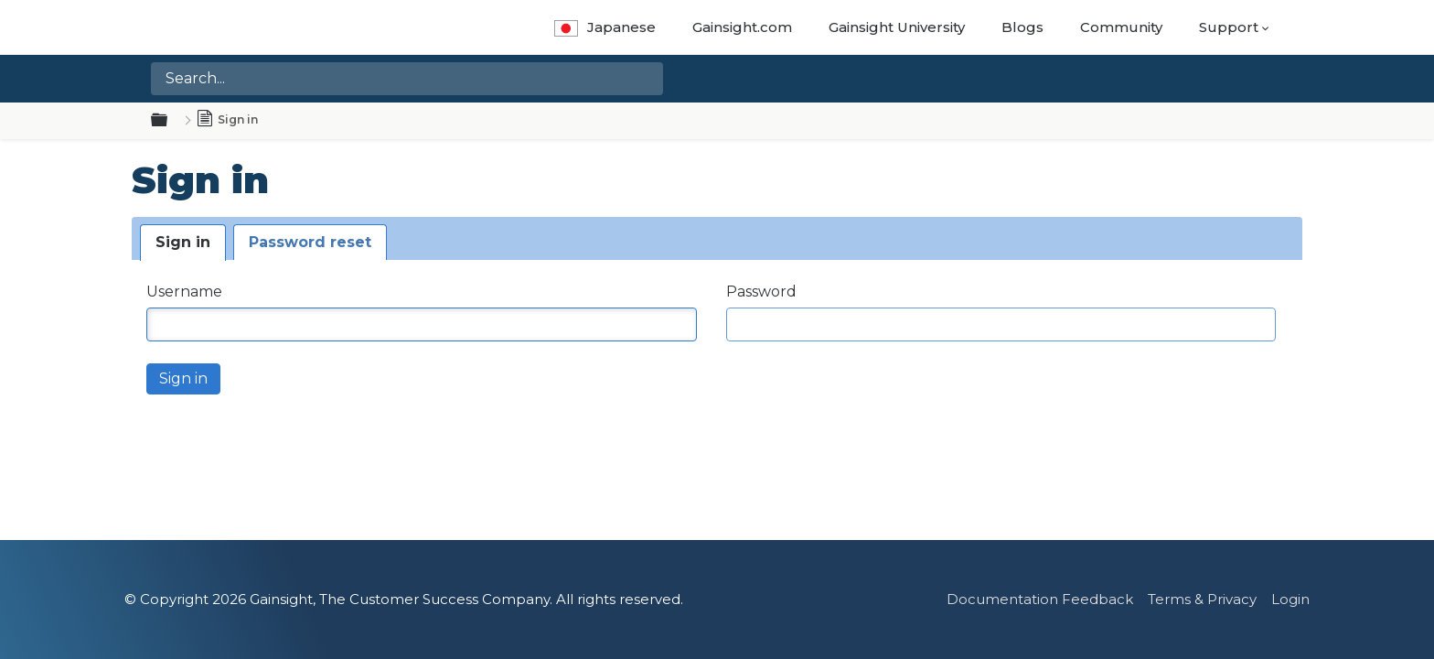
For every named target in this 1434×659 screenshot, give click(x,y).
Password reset (310, 242)
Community (1121, 27)
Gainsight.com (742, 27)
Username (184, 291)
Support (1228, 27)
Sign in (182, 242)
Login (1290, 599)
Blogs (1022, 27)
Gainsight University (897, 27)
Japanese (605, 27)
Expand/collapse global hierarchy (170, 121)
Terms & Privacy (1202, 599)
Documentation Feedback (1040, 599)
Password (761, 291)
